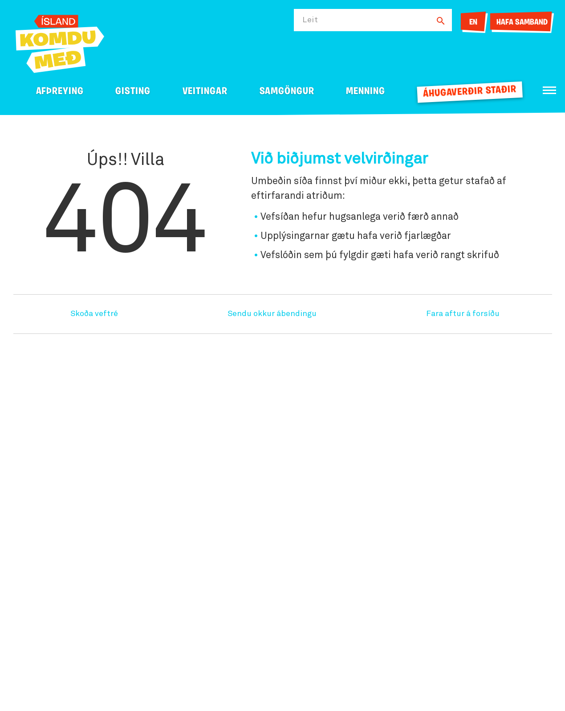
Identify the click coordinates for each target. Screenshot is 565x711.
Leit (310, 20)
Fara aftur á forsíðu (463, 314)
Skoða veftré (94, 314)
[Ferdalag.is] (60, 42)
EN (473, 22)
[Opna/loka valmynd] (549, 90)
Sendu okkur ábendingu (272, 314)
